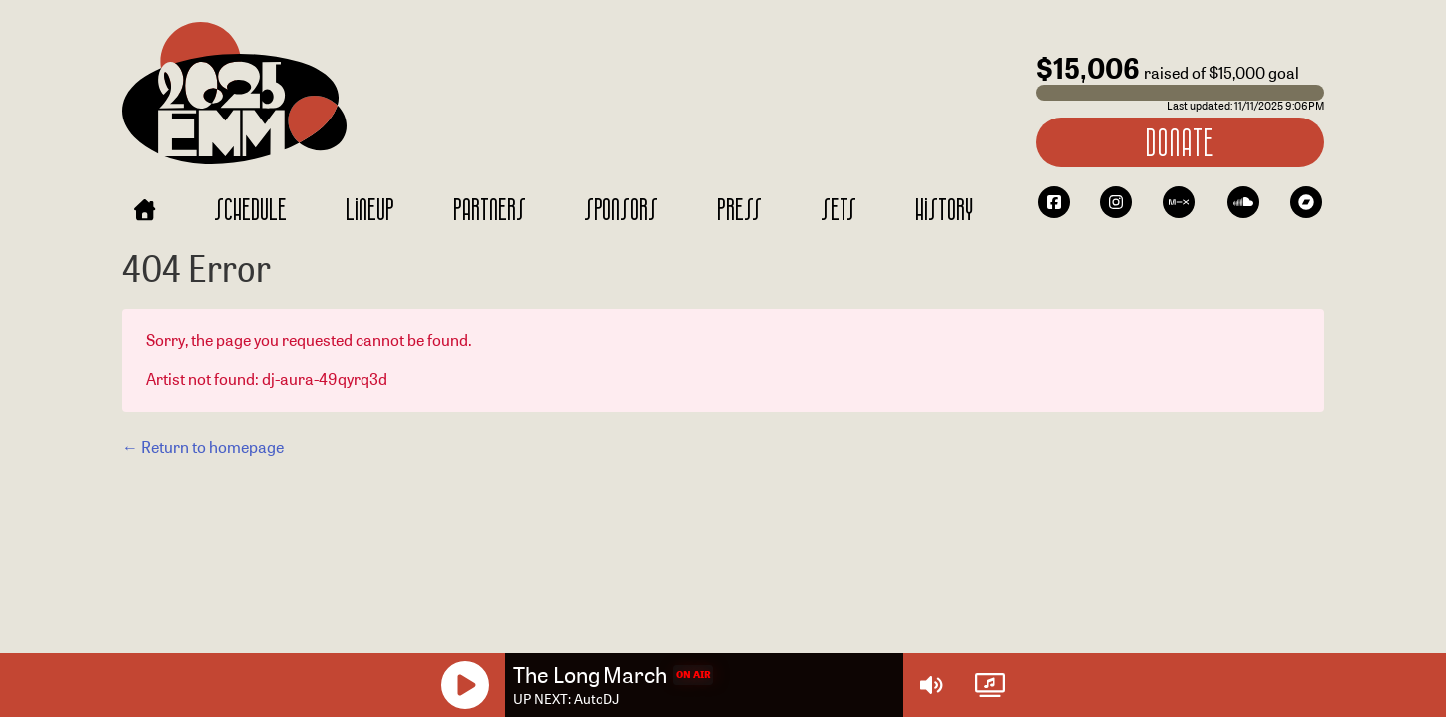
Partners (489, 208)
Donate (1179, 142)
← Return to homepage (203, 447)
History (944, 208)
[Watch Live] (990, 685)
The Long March (590, 675)
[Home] (144, 209)
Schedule (250, 208)
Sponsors (621, 208)
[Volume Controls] (931, 685)
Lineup (370, 208)
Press (739, 208)
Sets (838, 208)
